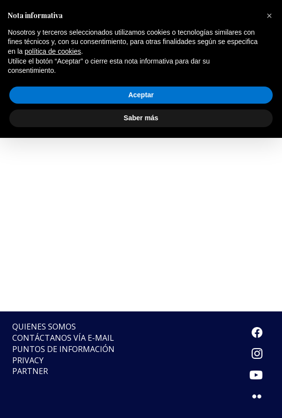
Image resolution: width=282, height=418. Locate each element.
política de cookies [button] (52, 51)
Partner (30, 371)
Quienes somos (44, 326)
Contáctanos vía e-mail (63, 337)
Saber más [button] (141, 118)
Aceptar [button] (141, 95)
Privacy (28, 360)
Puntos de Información (63, 349)
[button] (269, 15)
